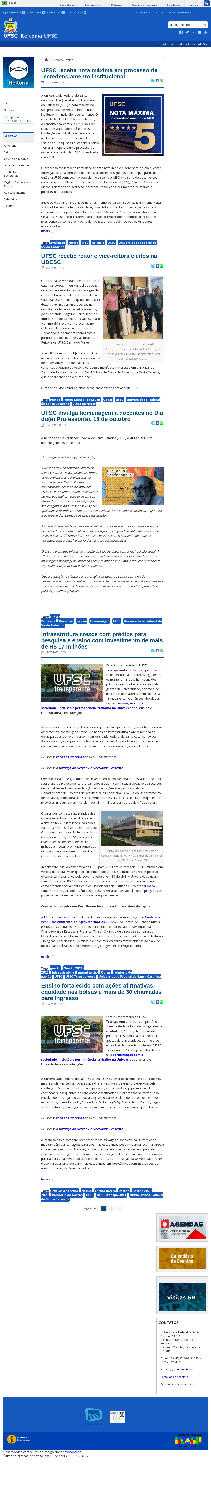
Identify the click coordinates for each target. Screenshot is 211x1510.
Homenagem (100, 647)
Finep (149, 925)
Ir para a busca (56, 12)
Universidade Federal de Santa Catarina (129, 1015)
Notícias (9, 110)
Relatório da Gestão (67, 1247)
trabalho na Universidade (117, 747)
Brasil (13, 3)
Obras (105, 1011)
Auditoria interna (15, 192)
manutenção (88, 1011)
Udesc (108, 414)
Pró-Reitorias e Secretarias (13, 174)
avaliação (57, 254)
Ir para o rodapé (76, 12)
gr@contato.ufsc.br (181, 1421)
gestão (73, 254)
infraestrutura (63, 1011)
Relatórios (10, 199)
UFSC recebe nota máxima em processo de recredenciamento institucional (94, 79)
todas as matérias (69, 796)
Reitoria (98, 254)
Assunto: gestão (63, 60)
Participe (127, 5)
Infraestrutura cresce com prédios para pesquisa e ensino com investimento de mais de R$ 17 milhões (99, 673)
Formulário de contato (174, 1429)
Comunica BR (107, 5)
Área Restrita (166, 44)
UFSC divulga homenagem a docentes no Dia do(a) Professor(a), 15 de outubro (102, 436)
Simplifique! (84, 5)
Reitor (8, 152)
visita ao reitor (84, 418)
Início (7, 103)
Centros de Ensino (64, 1243)
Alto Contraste (165, 12)
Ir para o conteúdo (14, 12)
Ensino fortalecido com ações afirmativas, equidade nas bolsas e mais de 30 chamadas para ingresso (100, 1037)
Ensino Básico (105, 1243)
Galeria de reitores (16, 159)
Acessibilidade (144, 12)
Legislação (177, 5)
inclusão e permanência (77, 747)
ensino (144, 747)
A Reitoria (10, 145)
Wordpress (73, 1504)
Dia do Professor (50, 645)
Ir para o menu (36, 12)
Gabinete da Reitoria (17, 165)
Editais (8, 206)
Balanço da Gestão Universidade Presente (91, 807)
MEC (85, 254)
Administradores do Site (193, 44)
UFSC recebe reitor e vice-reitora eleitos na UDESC (97, 272)
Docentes (66, 647)
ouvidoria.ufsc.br (185, 1436)
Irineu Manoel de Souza (82, 414)
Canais (195, 5)
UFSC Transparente (80, 1015)
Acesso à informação (152, 5)
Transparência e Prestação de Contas (17, 119)
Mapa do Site (186, 12)
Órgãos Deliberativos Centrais (18, 184)
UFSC (111, 254)
